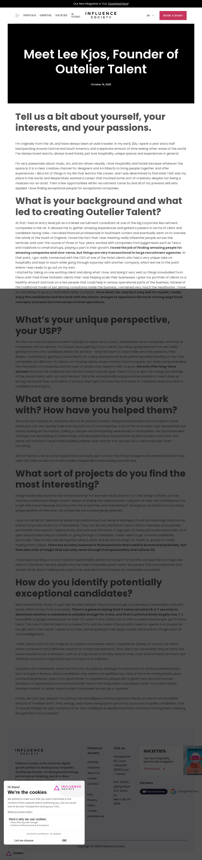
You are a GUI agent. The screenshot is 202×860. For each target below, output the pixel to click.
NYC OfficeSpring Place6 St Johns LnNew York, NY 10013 (122, 793)
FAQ (90, 795)
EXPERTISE (45, 15)
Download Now (118, 4)
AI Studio (75, 15)
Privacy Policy (92, 802)
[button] (150, 15)
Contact (93, 784)
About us (93, 773)
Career (92, 778)
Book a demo (173, 15)
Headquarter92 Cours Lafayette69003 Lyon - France (122, 765)
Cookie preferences (96, 813)
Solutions (94, 768)
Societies (61, 15)
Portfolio (29, 15)
